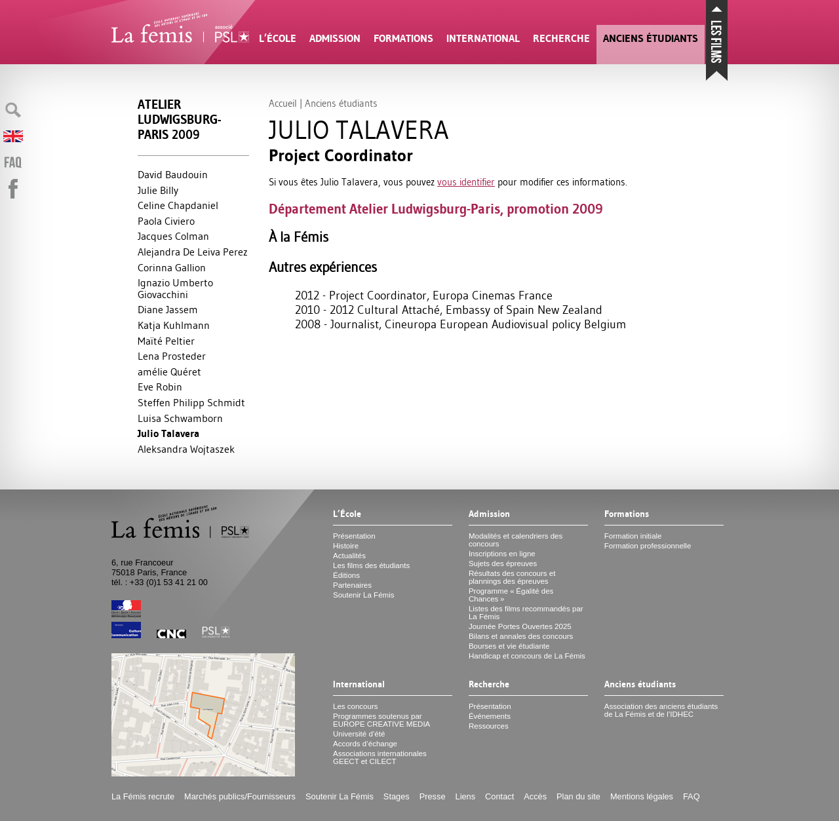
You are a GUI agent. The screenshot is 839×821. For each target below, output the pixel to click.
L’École (277, 38)
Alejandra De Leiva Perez (193, 251)
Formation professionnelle (648, 546)
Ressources (489, 726)
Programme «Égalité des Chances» (511, 595)
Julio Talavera (168, 433)
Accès (535, 796)
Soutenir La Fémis (363, 595)
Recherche (561, 38)
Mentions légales (641, 796)
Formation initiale (633, 536)
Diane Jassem (168, 309)
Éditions (346, 575)
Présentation (354, 536)
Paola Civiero (166, 220)
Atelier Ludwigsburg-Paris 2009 (179, 119)
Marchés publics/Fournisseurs (240, 796)
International (483, 38)
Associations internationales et (380, 757)
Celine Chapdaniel (178, 205)
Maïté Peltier (166, 340)
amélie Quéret (169, 371)
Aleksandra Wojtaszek (186, 448)
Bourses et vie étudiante (509, 646)
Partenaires (352, 585)
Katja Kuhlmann (174, 325)
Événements (490, 716)
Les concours (355, 706)
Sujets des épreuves (503, 563)
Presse (433, 796)
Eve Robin (160, 386)
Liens (466, 796)
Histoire (346, 546)
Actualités (349, 556)
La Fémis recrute (142, 796)
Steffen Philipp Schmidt (191, 402)
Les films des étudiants (371, 565)
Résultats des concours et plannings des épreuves (512, 577)
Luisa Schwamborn (180, 418)
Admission (335, 38)
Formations (403, 38)
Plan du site (578, 796)
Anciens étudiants (650, 38)
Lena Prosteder (172, 355)
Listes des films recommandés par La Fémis (526, 613)
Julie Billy (158, 190)
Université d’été (359, 734)
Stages (396, 796)
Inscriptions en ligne (502, 554)
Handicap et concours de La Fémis (527, 656)
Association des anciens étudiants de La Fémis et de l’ (661, 710)
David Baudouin (173, 174)
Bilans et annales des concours (521, 636)
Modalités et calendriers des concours (515, 540)
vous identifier (466, 182)
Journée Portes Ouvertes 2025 (520, 626)
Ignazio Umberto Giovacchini (175, 288)
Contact (499, 796)
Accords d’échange (365, 744)
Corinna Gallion (172, 267)
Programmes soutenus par (381, 720)
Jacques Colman (173, 235)
